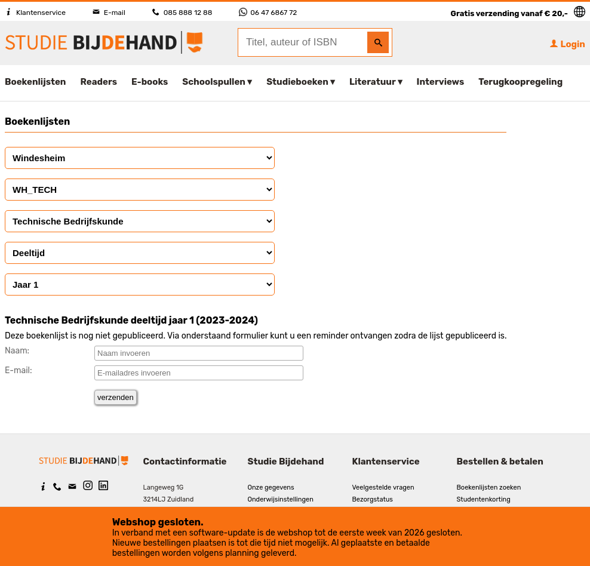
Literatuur (372, 81)
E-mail (109, 12)
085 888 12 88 (182, 12)
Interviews (441, 81)
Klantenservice (35, 12)
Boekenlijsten (35, 81)
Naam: (17, 351)
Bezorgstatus (372, 499)
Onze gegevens (271, 487)
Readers (99, 81)
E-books (149, 81)
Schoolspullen (213, 81)
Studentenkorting (484, 499)
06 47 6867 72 (268, 12)
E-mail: (18, 370)
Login (567, 44)
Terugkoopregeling (520, 81)
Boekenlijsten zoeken (489, 487)
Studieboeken (297, 81)
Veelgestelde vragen (383, 487)
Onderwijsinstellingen (281, 499)
